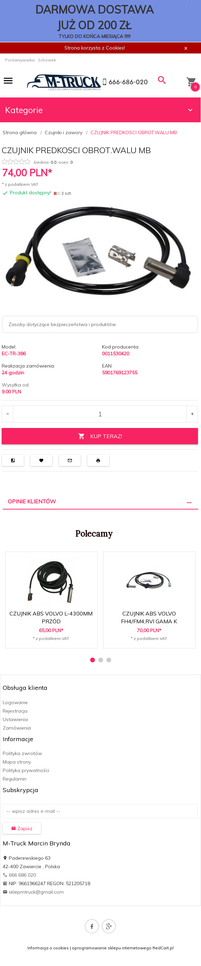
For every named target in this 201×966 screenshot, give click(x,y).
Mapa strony (17, 762)
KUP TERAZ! (100, 436)
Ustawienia (15, 719)
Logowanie (15, 702)
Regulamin (14, 779)
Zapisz (22, 828)
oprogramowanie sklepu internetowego (112, 947)
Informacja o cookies (48, 947)
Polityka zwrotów (22, 753)
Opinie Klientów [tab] (32, 501)
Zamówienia (17, 728)
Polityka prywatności (26, 770)
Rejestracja (15, 711)
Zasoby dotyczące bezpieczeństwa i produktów (62, 324)
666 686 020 (19, 875)
